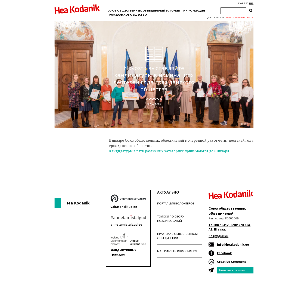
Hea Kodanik (77, 203)
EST (246, 3)
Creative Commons (231, 262)
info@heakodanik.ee (233, 244)
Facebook (224, 253)
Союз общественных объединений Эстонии (144, 10)
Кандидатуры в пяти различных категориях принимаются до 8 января (169, 151)
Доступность (215, 17)
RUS (251, 3)
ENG (240, 3)
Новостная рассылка (239, 17)
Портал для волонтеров (175, 203)
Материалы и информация (177, 251)
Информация (194, 10)
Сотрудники (218, 236)
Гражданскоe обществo (127, 14)
